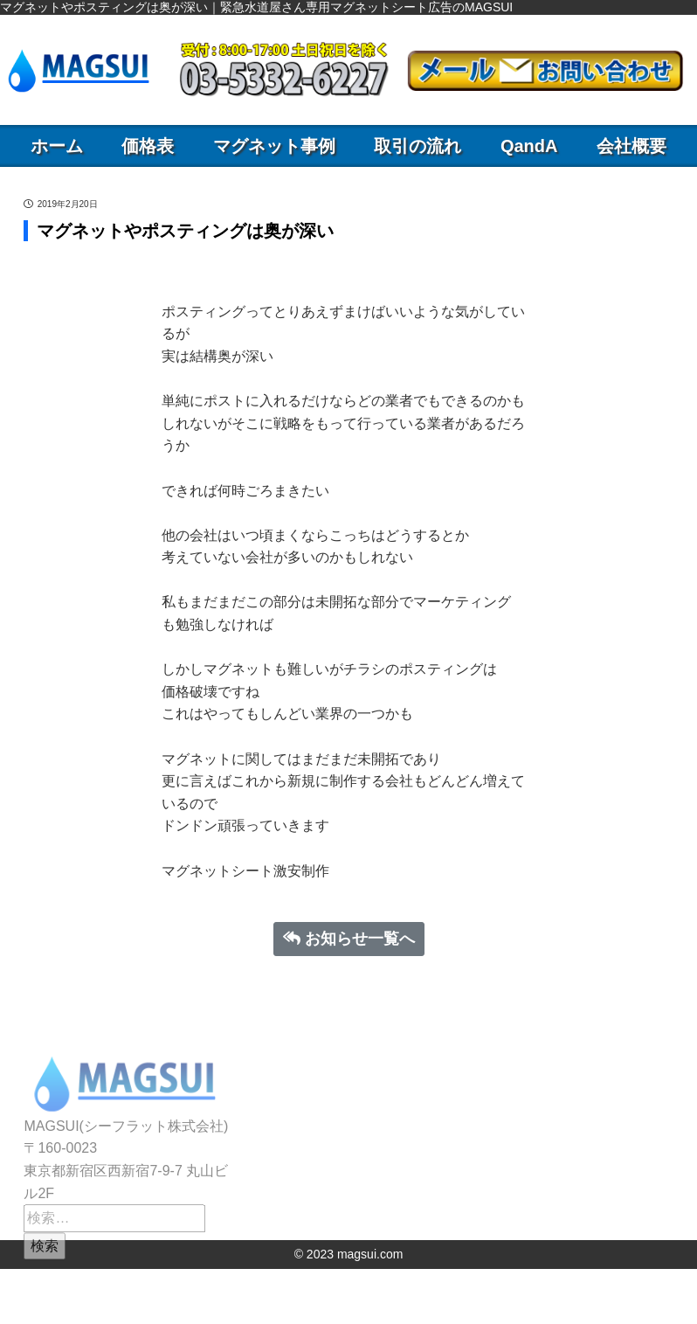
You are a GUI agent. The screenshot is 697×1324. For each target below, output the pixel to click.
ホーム (57, 146)
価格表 (147, 146)
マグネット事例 (274, 146)
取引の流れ (417, 146)
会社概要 (631, 146)
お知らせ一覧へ (349, 938)
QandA (529, 146)
